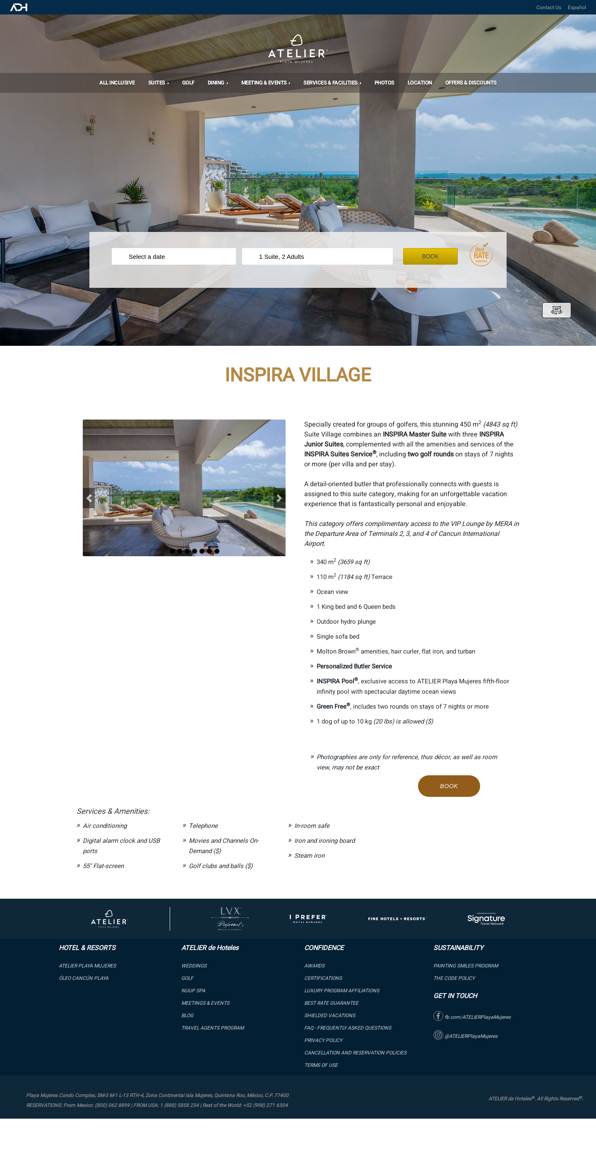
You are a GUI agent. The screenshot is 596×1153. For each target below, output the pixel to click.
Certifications (323, 978)
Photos (384, 83)
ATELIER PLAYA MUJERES (87, 966)
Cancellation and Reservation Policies (355, 1053)
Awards (314, 966)
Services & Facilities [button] (330, 83)
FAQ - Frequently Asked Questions (347, 1028)
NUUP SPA (193, 990)
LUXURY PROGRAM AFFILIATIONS (341, 990)
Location (420, 83)
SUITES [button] (157, 83)
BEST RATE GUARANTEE (331, 1003)
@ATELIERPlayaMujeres (465, 1036)
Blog (187, 1015)
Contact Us (548, 7)
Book (437, 256)
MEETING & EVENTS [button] (264, 83)
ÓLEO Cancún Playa (83, 978)
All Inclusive (117, 83)
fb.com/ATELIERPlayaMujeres (472, 1017)
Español (577, 7)
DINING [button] (217, 83)
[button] (89, 498)
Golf (188, 83)
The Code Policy (454, 978)
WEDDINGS (194, 966)
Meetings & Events (205, 1003)
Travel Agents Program (212, 1028)
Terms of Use (321, 1065)
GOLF (187, 978)
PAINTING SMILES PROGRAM (465, 966)
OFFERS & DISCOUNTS (471, 83)
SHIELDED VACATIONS (329, 1015)
